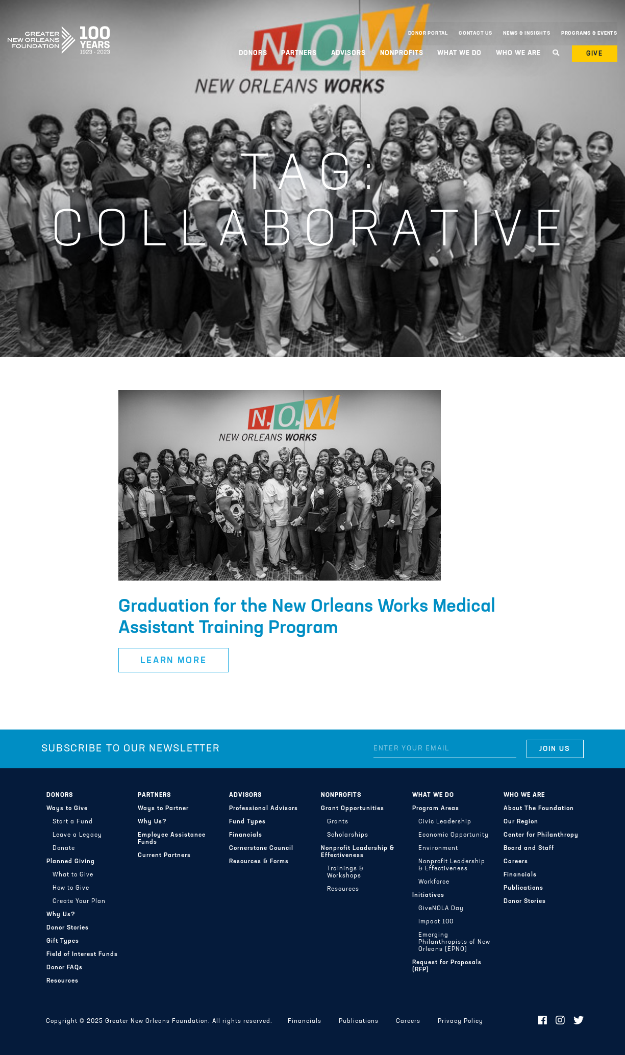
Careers (516, 862)
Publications (523, 888)
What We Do (459, 53)
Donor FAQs (64, 968)
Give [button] (595, 54)
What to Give (73, 875)
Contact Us (475, 33)
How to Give (71, 888)
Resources (62, 981)
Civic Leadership (444, 822)
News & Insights (527, 33)
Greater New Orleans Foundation (59, 31)
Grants (337, 822)
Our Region (521, 822)
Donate (64, 848)
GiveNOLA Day (441, 909)
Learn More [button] (173, 661)
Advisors (348, 53)
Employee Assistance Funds (172, 838)
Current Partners (164, 855)
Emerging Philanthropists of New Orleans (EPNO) (454, 942)
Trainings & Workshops (345, 872)
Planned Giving (70, 862)
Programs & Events (589, 33)
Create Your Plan (79, 901)
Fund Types (247, 822)
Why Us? (61, 915)
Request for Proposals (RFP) (447, 966)
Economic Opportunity (453, 835)
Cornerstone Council (261, 848)
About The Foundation (539, 809)
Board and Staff (529, 848)
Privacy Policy (460, 1021)
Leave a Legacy (77, 835)
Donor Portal (428, 33)
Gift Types (62, 941)
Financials (245, 835)
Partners (299, 53)
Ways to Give (67, 809)
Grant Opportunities (352, 809)
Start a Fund (73, 822)
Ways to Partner (163, 809)
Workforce (433, 882)
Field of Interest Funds (82, 954)
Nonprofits (401, 53)
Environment (438, 848)
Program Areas (435, 809)
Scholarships (347, 835)
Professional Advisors (263, 809)
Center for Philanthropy (541, 835)
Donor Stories (67, 928)
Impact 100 (436, 922)
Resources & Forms (259, 862)
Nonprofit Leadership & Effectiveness (357, 852)
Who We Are (518, 53)
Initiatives (428, 895)
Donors (253, 53)
